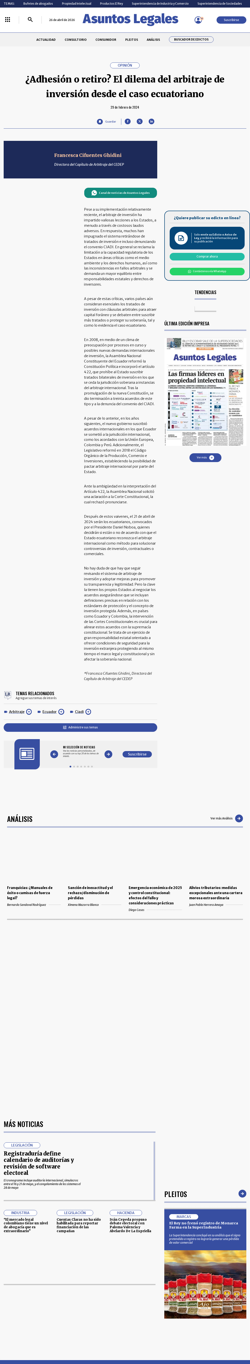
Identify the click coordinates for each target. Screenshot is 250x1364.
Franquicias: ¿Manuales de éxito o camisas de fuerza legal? (29, 893)
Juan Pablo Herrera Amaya (216, 905)
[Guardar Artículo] (106, 122)
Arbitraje (16, 712)
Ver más (205, 457)
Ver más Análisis (226, 818)
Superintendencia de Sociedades (220, 3)
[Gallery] (81, 751)
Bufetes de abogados (38, 3)
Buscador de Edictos (191, 39)
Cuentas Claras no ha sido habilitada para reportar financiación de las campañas (79, 1225)
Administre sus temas (80, 727)
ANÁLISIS (153, 39)
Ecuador (49, 712)
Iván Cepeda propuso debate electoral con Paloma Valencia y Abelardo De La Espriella (130, 1225)
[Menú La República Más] (7, 20)
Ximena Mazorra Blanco (94, 905)
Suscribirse (231, 20)
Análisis (19, 818)
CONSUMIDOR (105, 39)
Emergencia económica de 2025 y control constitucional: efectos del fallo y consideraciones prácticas (155, 895)
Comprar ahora (207, 256)
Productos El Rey (111, 3)
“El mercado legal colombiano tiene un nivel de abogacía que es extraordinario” (26, 1225)
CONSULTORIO (76, 39)
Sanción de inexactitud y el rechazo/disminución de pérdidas (90, 893)
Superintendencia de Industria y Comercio (160, 3)
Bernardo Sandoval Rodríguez (34, 905)
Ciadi (79, 712)
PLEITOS (131, 39)
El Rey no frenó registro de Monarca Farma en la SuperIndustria (203, 1225)
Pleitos (175, 1193)
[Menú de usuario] (198, 20)
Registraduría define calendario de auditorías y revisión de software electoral (39, 1163)
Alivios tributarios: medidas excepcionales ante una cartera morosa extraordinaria (215, 893)
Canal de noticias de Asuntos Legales (120, 193)
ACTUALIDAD (46, 39)
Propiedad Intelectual (76, 3)
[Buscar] (30, 20)
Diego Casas (155, 910)
